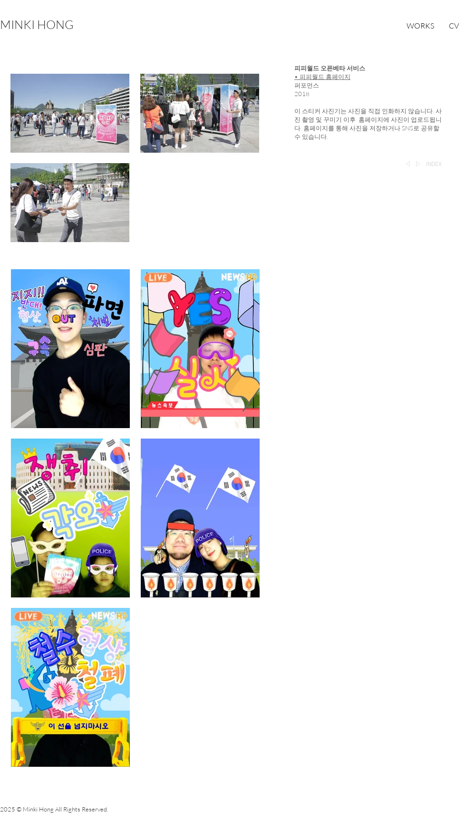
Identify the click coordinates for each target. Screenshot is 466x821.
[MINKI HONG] (37, 24)
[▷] (418, 164)
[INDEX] (434, 164)
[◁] (408, 164)
